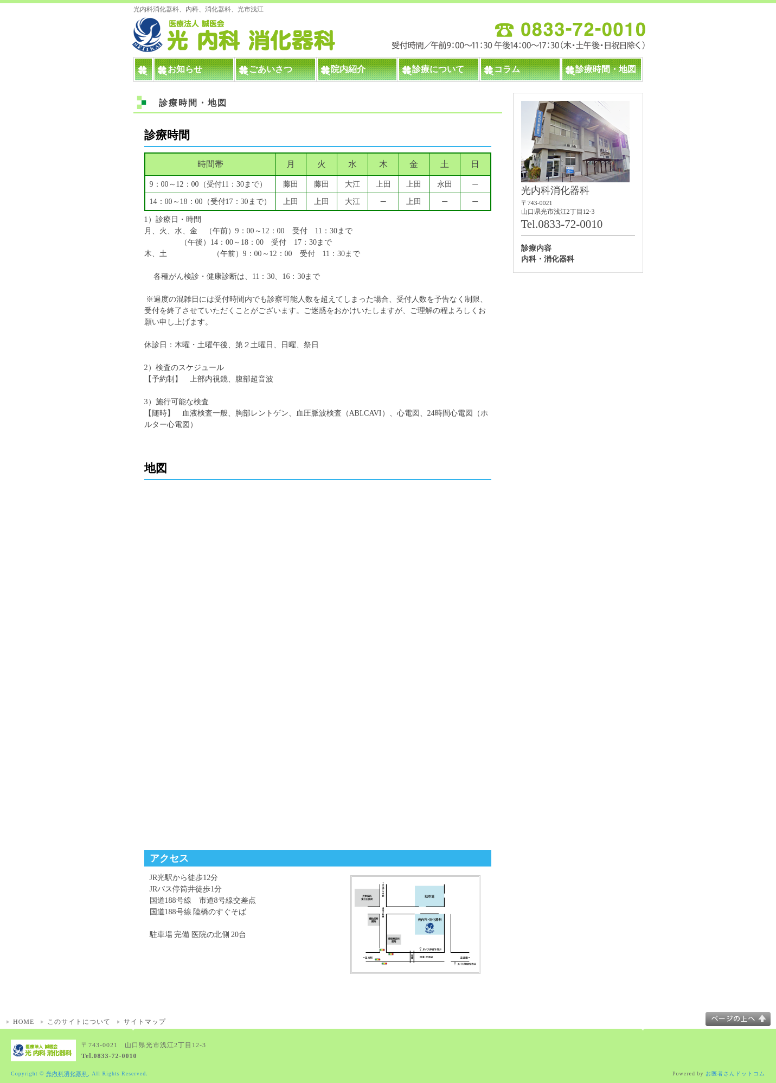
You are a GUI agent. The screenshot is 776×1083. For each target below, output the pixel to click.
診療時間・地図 (605, 69)
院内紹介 (348, 69)
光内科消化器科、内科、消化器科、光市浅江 (198, 9)
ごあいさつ (270, 69)
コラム (507, 69)
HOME (23, 1021)
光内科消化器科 (67, 1073)
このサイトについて (79, 1021)
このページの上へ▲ (738, 1019)
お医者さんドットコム (735, 1073)
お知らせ (185, 69)
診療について (438, 69)
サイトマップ (145, 1021)
